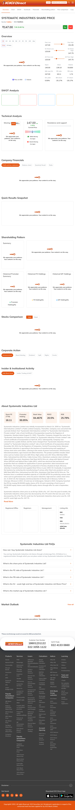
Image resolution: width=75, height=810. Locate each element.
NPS (6, 678)
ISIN (61, 521)
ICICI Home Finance (53, 738)
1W (6, 41)
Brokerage (20, 662)
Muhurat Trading (30, 730)
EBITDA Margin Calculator (42, 673)
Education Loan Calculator (42, 721)
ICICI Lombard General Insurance (53, 712)
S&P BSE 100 (54, 675)
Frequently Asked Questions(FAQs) (21, 713)
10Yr (30, 41)
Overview (6, 10)
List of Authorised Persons (64, 692)
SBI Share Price (8, 702)
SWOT (19, 10)
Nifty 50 (52, 659)
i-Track (63, 680)
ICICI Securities (53, 706)
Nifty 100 (53, 662)
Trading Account (41, 743)
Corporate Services (20, 684)
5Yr (26, 41)
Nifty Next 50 (54, 665)
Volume (29, 80)
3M (13, 41)
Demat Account (41, 739)
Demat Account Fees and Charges (32, 707)
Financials (36, 10)
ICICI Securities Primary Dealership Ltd (53, 745)
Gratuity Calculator (42, 692)
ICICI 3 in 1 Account (42, 734)
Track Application (64, 702)
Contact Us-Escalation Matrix (20, 692)
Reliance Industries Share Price (8, 707)
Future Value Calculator (42, 679)
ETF (6, 675)
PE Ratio (9, 45)
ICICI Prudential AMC (53, 727)
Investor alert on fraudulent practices (21, 707)
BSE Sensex (53, 672)
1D (3, 41)
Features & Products (20, 718)
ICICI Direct (53, 735)
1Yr (19, 41)
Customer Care (19, 675)
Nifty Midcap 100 (54, 668)
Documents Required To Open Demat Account (31, 700)
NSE (61, 518)
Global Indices (52, 683)
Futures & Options (8, 681)
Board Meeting (20, 355)
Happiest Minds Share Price (20, 745)
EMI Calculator (42, 688)
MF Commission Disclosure (20, 724)
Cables (9, 22)
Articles (63, 659)
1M (10, 41)
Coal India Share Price (20, 764)
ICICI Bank (53, 698)
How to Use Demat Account (31, 677)
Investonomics (65, 670)
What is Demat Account (30, 671)
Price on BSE (18, 80)
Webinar (64, 662)
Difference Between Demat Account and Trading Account (31, 716)
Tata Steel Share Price (8, 730)
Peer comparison (62, 10)
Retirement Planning (20, 666)
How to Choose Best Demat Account (31, 684)
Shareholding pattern (48, 10)
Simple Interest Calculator (42, 661)
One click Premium (19, 670)
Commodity (8, 665)
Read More (8, 501)
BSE (61, 512)
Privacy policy (21, 697)
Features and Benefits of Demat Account (32, 692)
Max (34, 41)
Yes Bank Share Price (8, 726)
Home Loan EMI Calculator (42, 715)
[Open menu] (72, 2)
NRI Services (20, 681)
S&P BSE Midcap (52, 678)
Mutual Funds (9, 662)
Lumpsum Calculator (42, 683)
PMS (18, 659)
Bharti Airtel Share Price (20, 760)
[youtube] (21, 795)
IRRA (18, 703)
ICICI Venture (54, 732)
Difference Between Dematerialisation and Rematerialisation (32, 663)
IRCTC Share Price (9, 712)
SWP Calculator (42, 701)
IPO (6, 685)
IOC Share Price (8, 721)
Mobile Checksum (64, 698)
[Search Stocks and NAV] (68, 2)
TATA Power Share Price (20, 755)
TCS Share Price (20, 751)
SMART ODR (20, 700)
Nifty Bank (53, 686)
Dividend (32, 355)
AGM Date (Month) (63, 527)
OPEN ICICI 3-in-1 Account (59, 2)
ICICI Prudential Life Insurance (53, 720)
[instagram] (7, 795)
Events (54, 355)
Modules (63, 668)
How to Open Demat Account (32, 725)
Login (48, 2)
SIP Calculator (42, 706)
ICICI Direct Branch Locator (20, 730)
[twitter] (12, 795)
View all (71, 604)
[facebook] (3, 795)
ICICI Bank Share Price (20, 769)
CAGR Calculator (42, 710)
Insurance (8, 672)
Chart (13, 10)
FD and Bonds (7, 668)
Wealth (19, 678)
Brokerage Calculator (42, 697)
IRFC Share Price (8, 717)
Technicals (27, 10)
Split (39, 355)
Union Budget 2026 (9, 688)
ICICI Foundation (53, 702)
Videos (63, 665)
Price (3, 45)
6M (16, 41)
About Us (19, 688)
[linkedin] (16, 795)
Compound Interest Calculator (42, 667)
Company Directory (8, 735)
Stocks (7, 659)
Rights (47, 355)
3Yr (23, 41)
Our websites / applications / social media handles (65, 685)
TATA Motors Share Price (20, 773)
